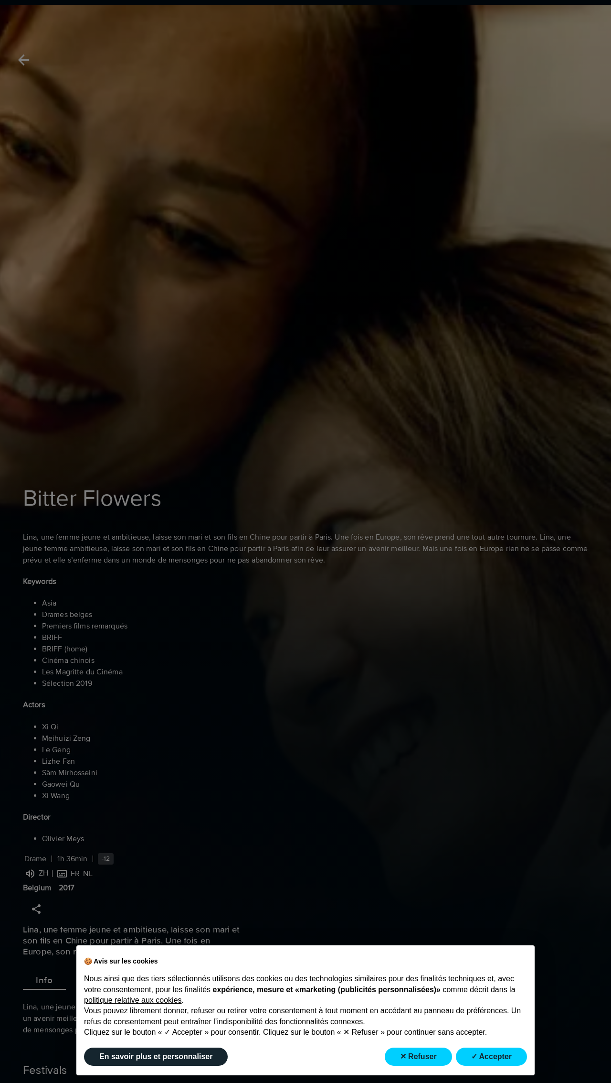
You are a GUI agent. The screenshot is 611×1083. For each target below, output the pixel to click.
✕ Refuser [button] (418, 1056)
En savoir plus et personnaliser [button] (155, 1056)
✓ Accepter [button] (491, 1056)
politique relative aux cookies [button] (133, 1000)
